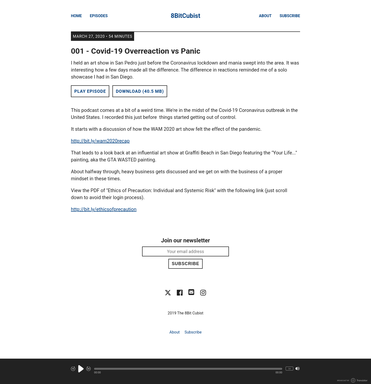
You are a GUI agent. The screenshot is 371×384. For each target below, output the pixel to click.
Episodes (99, 16)
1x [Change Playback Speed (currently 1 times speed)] (289, 368)
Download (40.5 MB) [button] (140, 91)
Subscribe (290, 16)
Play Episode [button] (90, 91)
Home (76, 16)
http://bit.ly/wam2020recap (100, 141)
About (265, 16)
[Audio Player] (185, 371)
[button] (188, 369)
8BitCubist (185, 15)
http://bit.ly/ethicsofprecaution (104, 209)
